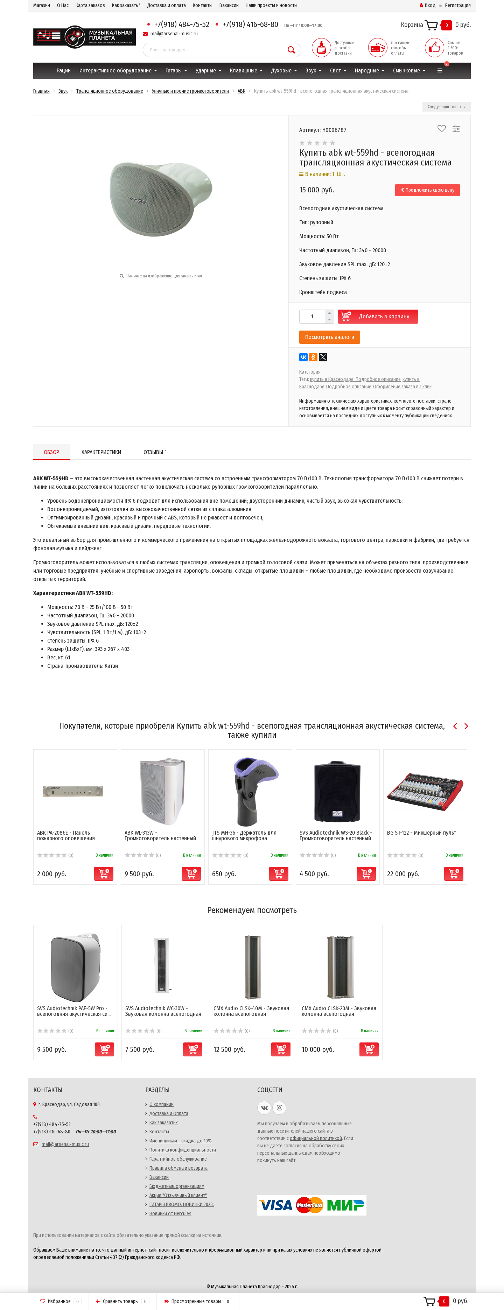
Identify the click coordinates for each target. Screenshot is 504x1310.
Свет (335, 70)
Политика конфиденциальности (182, 1150)
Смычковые (406, 70)
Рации (64, 70)
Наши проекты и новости (271, 5)
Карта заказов (90, 5)
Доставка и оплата (166, 5)
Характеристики (101, 452)
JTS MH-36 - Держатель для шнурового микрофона (244, 835)
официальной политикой (316, 1138)
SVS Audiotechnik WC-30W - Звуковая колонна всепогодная (163, 1011)
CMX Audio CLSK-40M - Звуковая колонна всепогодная (251, 1011)
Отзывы (155, 451)
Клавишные (243, 70)
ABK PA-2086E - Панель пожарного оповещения (66, 835)
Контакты (202, 5)
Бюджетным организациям (176, 1186)
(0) (55, 855)
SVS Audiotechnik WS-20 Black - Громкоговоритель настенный (336, 835)
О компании (161, 1104)
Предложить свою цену (427, 190)
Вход (428, 5)
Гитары (174, 70)
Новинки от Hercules (170, 1214)
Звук (311, 70)
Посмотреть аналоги (329, 337)
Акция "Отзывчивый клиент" (178, 1195)
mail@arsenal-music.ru (174, 34)
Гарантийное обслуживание (178, 1159)
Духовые (281, 70)
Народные (367, 70)
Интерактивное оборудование (115, 70)
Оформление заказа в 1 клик (402, 387)
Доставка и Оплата (168, 1114)
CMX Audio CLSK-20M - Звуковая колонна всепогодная (339, 1011)
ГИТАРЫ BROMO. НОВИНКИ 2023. (181, 1205)
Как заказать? (126, 5)
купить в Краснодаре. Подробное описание (355, 379)
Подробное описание (348, 387)
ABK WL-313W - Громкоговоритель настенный (160, 835)
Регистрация (458, 5)
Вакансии (229, 5)
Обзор (51, 452)
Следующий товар (446, 106)
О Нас (63, 5)
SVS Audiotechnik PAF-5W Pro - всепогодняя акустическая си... (74, 1011)
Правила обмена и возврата (178, 1168)
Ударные (206, 70)
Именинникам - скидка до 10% (180, 1141)
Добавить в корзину (384, 316)
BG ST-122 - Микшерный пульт (421, 832)
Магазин (41, 5)
